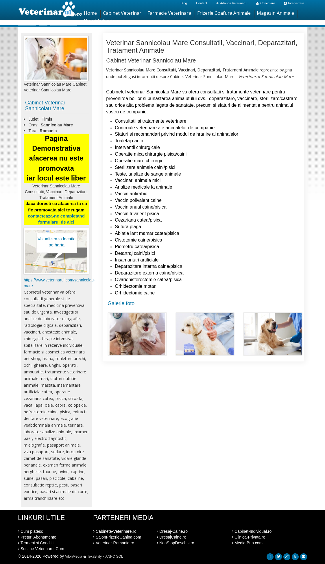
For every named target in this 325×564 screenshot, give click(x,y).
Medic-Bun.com (247, 543)
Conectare (265, 3)
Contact (201, 3)
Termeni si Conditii (35, 543)
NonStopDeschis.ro (175, 543)
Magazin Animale (275, 13)
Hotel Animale (99, 21)
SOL (119, 556)
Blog (184, 3)
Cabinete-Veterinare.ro (114, 531)
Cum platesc (30, 531)
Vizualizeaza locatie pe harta (56, 241)
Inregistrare (294, 3)
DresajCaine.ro (171, 537)
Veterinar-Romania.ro (113, 543)
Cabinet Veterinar (122, 13)
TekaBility (94, 556)
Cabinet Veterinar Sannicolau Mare (45, 105)
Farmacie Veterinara (169, 13)
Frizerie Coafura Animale (224, 13)
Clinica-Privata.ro (248, 537)
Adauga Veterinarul (231, 3)
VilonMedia (73, 556)
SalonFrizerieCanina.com (117, 537)
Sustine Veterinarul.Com (41, 548)
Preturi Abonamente (37, 537)
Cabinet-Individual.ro (252, 531)
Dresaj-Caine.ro (172, 531)
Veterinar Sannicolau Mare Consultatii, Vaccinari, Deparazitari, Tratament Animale (201, 46)
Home (90, 13)
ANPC (110, 556)
